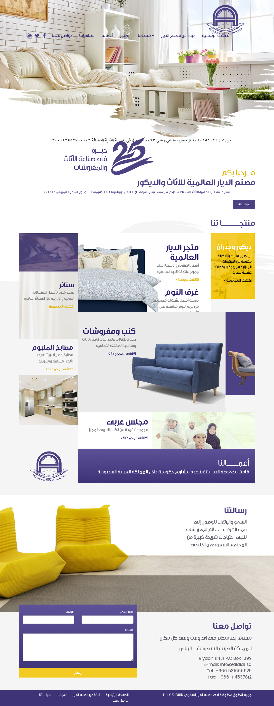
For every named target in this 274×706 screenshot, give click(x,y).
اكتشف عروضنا (187, 280)
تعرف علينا (244, 204)
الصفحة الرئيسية (218, 35)
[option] (137, 72)
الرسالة (129, 630)
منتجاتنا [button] (146, 35)
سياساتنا (86, 35)
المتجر (125, 35)
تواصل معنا (62, 35)
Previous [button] (7, 81)
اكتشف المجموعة (238, 281)
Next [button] (266, 81)
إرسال (78, 672)
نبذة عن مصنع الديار (178, 35)
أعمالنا (107, 35)
